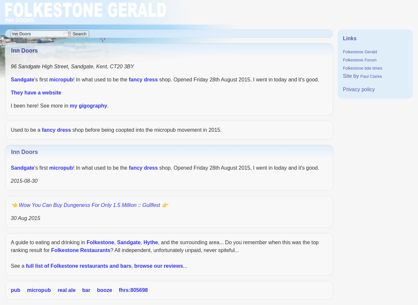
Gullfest (151, 205)
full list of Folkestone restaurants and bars (78, 266)
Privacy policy (359, 89)
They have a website (36, 92)
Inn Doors (24, 152)
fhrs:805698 (133, 290)
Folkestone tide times (362, 68)
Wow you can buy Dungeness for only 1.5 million (78, 205)
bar (86, 290)
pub (15, 290)
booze (104, 290)
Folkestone (100, 242)
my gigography (88, 106)
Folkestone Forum (360, 60)
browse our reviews (158, 266)
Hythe (150, 242)
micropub (61, 79)
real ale (66, 290)
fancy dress (143, 79)
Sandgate (22, 79)
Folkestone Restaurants (80, 250)
